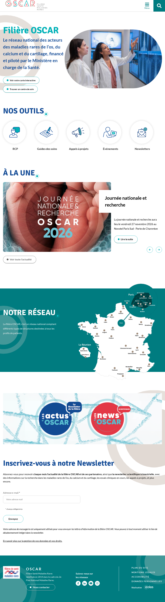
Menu (146, 8)
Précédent (150, 250)
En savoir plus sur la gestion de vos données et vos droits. (32, 541)
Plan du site (140, 568)
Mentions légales (143, 572)
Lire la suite (127, 239)
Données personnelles (147, 581)
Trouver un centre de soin (22, 89)
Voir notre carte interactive (23, 80)
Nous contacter (41, 587)
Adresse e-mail (11, 493)
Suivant (159, 250)
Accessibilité (140, 577)
